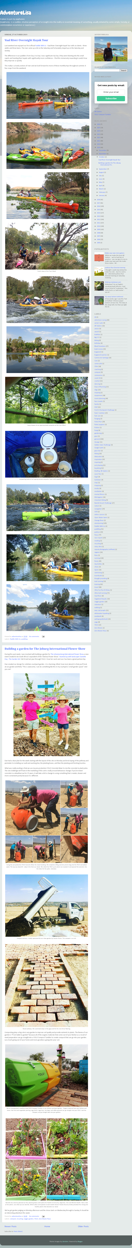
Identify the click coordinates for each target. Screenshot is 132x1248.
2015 (98, 210)
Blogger (80, 1241)
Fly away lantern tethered (114, 297)
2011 (98, 223)
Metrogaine (98, 497)
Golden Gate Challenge (102, 445)
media (96, 488)
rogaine (97, 552)
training (97, 584)
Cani (96, 361)
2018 (98, 200)
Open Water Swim (100, 517)
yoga (96, 622)
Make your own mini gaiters (114, 253)
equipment (98, 395)
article (96, 329)
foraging (97, 419)
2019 (98, 147)
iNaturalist (98, 456)
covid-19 (97, 378)
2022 (98, 137)
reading (97, 541)
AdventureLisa (15, 12)
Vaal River (97, 596)
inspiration (98, 459)
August (101, 172)
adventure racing (100, 320)
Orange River (99, 520)
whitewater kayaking (101, 613)
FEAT (96, 407)
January (102, 195)
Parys (96, 535)
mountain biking (100, 500)
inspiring (97, 462)
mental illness (99, 494)
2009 (98, 229)
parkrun (97, 532)
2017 (98, 203)
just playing (98, 465)
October (102, 157)
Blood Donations (99, 346)
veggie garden (29, 1219)
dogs (96, 390)
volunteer (97, 604)
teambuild (98, 576)
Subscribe (111, 98)
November (103, 154)
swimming (98, 573)
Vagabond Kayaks (100, 599)
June (101, 179)
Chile (96, 366)
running (97, 558)
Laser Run (97, 474)
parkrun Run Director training (115, 267)
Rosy (96, 555)
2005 (98, 243)
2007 (98, 236)
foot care (97, 416)
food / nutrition (99, 413)
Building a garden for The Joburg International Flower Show (45, 648)
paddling (24, 639)
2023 (98, 134)
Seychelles (98, 564)
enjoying (97, 393)
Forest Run (98, 422)
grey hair (97, 451)
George (96, 442)
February (102, 192)
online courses (99, 514)
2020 (98, 144)
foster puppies (99, 424)
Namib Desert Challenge (103, 503)
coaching (97, 369)
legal (96, 477)
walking (97, 607)
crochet (97, 381)
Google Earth (98, 448)
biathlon (97, 334)
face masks (98, 401)
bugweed (97, 352)
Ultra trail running (100, 593)
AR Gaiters (98, 111)
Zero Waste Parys (45, 1219)
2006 (98, 239)
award (96, 332)
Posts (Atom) (18, 1231)
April (100, 186)
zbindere (65, 1241)
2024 (98, 131)
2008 (98, 233)
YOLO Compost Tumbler (102, 114)
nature (96, 506)
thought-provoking (100, 578)
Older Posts (83, 1226)
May (100, 182)
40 (95, 317)
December (103, 150)
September (103, 169)
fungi (96, 430)
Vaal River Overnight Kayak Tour (26, 40)
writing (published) (101, 619)
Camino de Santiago (101, 358)
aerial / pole (98, 323)
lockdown (97, 480)
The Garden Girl (14, 659)
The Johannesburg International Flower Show (67, 654)
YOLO (36, 1219)
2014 (98, 213)
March (101, 189)
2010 (98, 226)
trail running (98, 581)
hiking (96, 453)
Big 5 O (96, 337)
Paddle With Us (40, 46)
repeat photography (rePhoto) (104, 549)
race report (98, 538)
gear (96, 436)
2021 (98, 141)
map (96, 483)
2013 (98, 216)
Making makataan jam (113, 282)
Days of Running (100, 387)
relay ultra (98, 546)
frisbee (96, 427)
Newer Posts (10, 1226)
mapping (97, 485)
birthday (97, 343)
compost (13, 1219)
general (97, 439)
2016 (98, 206)
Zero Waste (98, 628)
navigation (98, 509)
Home (47, 1226)
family (96, 404)
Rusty (96, 561)
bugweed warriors (100, 355)
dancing (97, 384)
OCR (95, 512)
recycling (20, 1219)
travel (96, 587)
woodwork (97, 616)
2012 (98, 219)
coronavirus (98, 375)
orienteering (98, 523)
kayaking (97, 468)
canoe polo (98, 363)
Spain (96, 570)
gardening (97, 433)
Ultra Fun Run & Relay (102, 590)
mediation (98, 491)
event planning (99, 398)
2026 (98, 124)
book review (98, 349)
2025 (98, 128)
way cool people (100, 610)
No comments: (34, 636)
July (100, 176)
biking (96, 340)
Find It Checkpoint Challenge (104, 410)
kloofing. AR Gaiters (101, 471)
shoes (96, 567)
